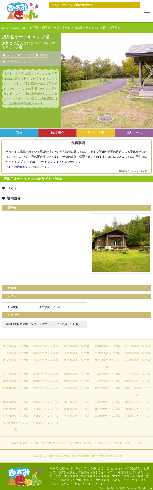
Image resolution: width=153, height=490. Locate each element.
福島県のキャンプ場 (45, 353)
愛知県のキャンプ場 (76, 381)
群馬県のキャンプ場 (137, 353)
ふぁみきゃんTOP (42, 456)
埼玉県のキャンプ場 (15, 360)
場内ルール (134, 133)
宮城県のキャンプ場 (107, 346)
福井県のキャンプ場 (76, 374)
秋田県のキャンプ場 (137, 346)
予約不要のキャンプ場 (89, 442)
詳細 (19, 133)
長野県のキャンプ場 (137, 374)
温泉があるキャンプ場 (25, 442)
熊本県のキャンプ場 (76, 415)
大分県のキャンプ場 (107, 415)
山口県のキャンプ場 (137, 401)
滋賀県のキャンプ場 (137, 381)
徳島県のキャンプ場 (15, 408)
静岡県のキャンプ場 (45, 381)
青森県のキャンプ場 (45, 346)
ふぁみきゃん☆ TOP (13, 27)
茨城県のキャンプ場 (76, 353)
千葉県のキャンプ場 (45, 360)
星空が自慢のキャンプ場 (57, 442)
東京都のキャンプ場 (76, 360)
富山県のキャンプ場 (15, 374)
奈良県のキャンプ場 (107, 388)
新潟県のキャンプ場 (137, 360)
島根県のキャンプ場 (45, 401)
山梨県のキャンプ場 (107, 374)
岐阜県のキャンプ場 (15, 381)
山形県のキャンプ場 (15, 353)
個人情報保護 (80, 456)
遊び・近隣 (95, 133)
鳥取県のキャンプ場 (15, 401)
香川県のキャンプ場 (45, 408)
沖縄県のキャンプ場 (45, 422)
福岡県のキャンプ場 (137, 408)
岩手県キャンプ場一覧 (56, 27)
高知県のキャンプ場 (107, 408)
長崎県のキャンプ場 (45, 415)
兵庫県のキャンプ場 (76, 388)
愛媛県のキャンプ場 (76, 408)
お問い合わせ (114, 456)
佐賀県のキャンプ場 (15, 415)
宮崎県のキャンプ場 (137, 415)
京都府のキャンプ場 (15, 388)
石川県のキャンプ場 (45, 374)
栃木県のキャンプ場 (107, 353)
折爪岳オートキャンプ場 (89, 27)
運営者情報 (62, 456)
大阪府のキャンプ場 (45, 388)
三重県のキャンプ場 (107, 381)
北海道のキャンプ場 (15, 346)
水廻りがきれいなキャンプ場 (124, 442)
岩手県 (34, 27)
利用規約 (22, 166)
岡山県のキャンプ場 (76, 401)
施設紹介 (57, 133)
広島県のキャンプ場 (107, 401)
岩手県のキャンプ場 (76, 346)
